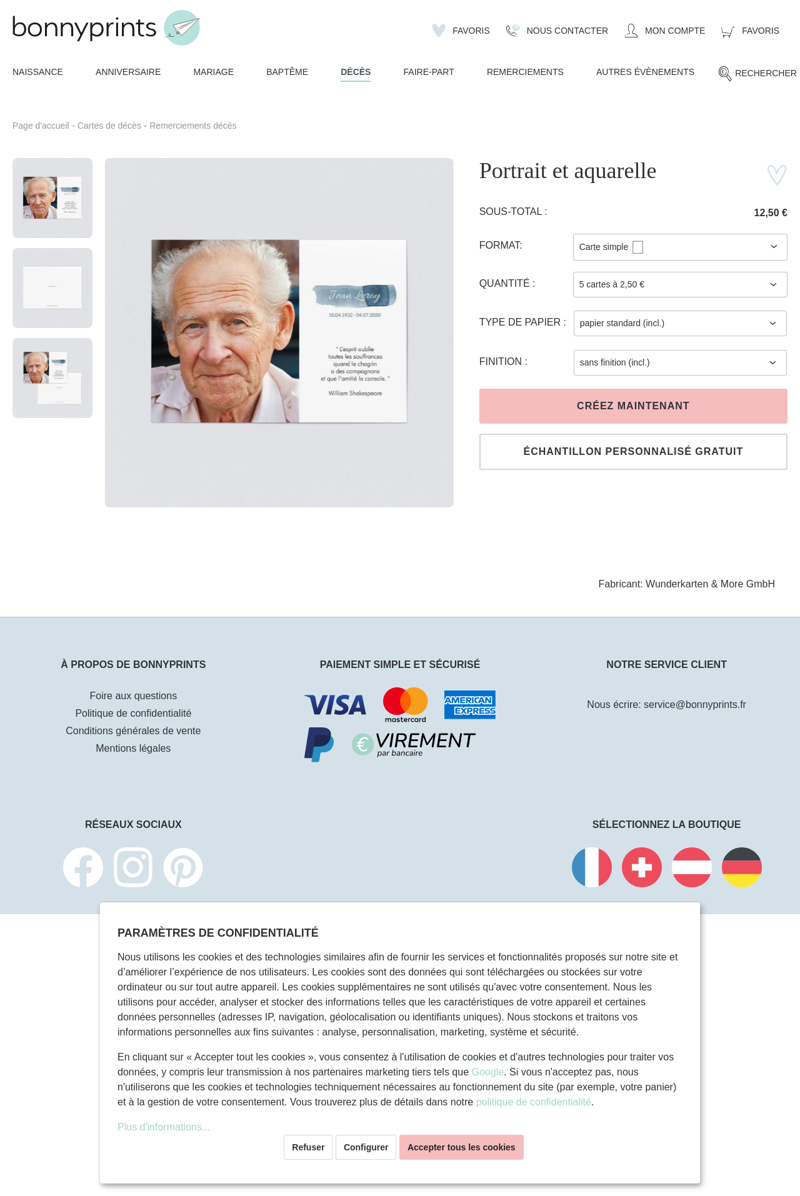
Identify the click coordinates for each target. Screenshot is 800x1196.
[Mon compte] (664, 30)
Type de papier (521, 322)
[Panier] (750, 30)
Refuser (308, 1147)
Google (487, 1072)
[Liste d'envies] (461, 30)
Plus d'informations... (164, 1127)
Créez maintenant (633, 406)
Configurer (366, 1147)
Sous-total (512, 211)
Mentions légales (133, 748)
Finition (502, 361)
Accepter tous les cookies (462, 1147)
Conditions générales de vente (133, 730)
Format (499, 245)
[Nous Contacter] (557, 30)
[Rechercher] (757, 74)
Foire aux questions (134, 695)
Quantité (505, 283)
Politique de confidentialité (133, 713)
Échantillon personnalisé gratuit (633, 451)
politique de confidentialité (533, 1102)
